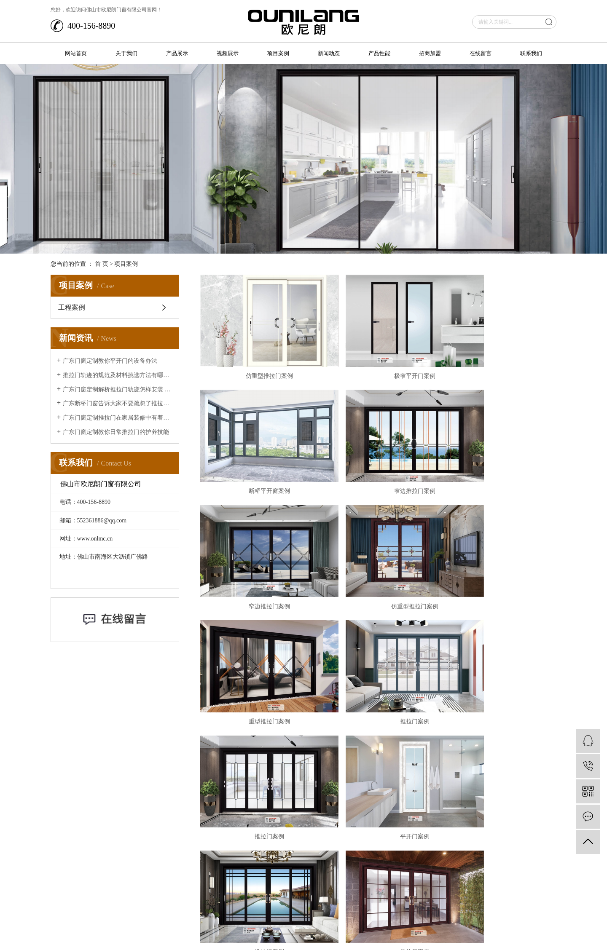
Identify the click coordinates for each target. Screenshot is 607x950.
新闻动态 (329, 53)
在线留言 (481, 53)
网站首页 (76, 53)
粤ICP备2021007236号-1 (137, 929)
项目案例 (278, 53)
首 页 (101, 264)
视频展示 (228, 53)
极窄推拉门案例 (257, 755)
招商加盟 (430, 53)
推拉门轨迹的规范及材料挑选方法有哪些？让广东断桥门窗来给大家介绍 (118, 375)
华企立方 (546, 923)
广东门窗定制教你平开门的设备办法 (110, 361)
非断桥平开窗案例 (499, 755)
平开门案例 (257, 656)
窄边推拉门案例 (257, 458)
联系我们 (531, 53)
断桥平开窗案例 (499, 359)
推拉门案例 (378, 557)
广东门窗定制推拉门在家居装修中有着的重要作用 (118, 418)
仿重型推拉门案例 (257, 359)
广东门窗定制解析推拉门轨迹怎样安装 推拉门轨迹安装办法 (118, 389)
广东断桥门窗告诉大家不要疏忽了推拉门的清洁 (118, 403)
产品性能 (379, 53)
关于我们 (126, 53)
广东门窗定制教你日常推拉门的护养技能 (116, 432)
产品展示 (177, 53)
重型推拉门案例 (257, 557)
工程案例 (71, 307)
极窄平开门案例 (378, 359)
